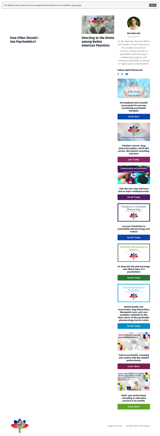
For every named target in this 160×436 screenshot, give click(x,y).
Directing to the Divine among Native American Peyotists (97, 42)
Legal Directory (114, 425)
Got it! (152, 5)
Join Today (133, 159)
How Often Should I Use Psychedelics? (25, 40)
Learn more (76, 5)
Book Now (133, 116)
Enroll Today (133, 197)
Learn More (134, 366)
